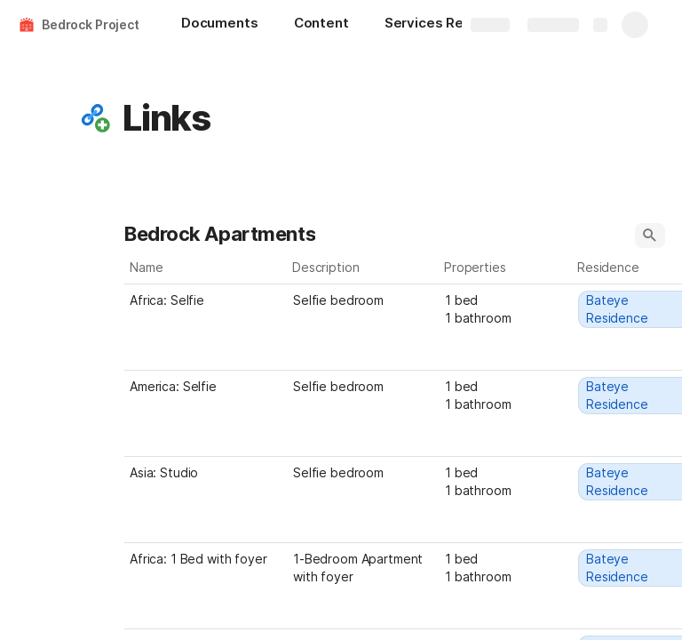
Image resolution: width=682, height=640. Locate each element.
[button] (95, 118)
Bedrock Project (90, 24)
